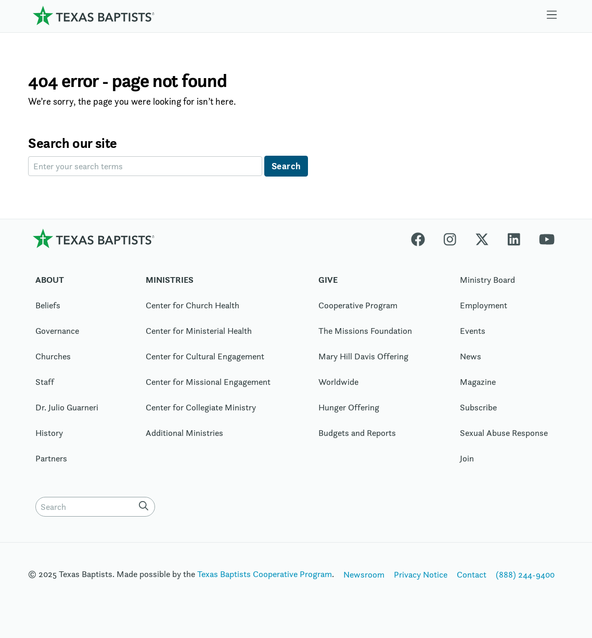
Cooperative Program (357, 305)
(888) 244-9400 (525, 574)
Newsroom (363, 574)
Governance (57, 331)
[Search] (145, 505)
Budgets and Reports (357, 433)
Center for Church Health (192, 305)
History (49, 433)
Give (328, 279)
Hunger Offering (348, 407)
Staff (44, 382)
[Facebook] (422, 238)
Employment (483, 305)
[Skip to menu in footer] (552, 15)
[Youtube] (547, 238)
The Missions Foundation (365, 331)
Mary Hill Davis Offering (363, 356)
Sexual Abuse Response (504, 433)
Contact (471, 574)
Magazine (478, 382)
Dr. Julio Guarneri (66, 407)
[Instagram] (450, 238)
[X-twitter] (482, 238)
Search (286, 166)
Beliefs (47, 305)
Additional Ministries (184, 433)
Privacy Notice (420, 574)
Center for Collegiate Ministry (201, 407)
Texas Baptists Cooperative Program (264, 574)
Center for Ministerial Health (199, 331)
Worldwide (338, 382)
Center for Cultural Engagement (205, 356)
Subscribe (478, 407)
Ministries (170, 279)
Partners (51, 458)
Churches (53, 356)
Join (467, 458)
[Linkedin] (514, 238)
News (470, 356)
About (49, 279)
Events (472, 331)
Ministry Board (487, 279)
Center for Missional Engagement (208, 382)
